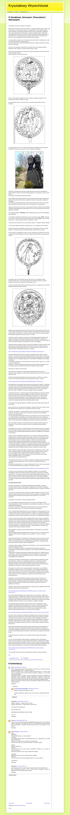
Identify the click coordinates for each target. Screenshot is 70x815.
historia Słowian (20, 659)
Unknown (13, 720)
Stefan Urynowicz (15, 731)
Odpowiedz (13, 683)
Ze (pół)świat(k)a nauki (24, 11)
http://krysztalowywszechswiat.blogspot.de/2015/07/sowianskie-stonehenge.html (26, 351)
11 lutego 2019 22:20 (23, 731)
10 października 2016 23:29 (22, 701)
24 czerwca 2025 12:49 (21, 766)
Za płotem (16, 11)
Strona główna (10, 11)
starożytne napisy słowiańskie (29, 659)
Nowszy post (11, 803)
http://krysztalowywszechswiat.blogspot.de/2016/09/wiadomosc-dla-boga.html (25, 381)
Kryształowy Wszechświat (28, 6)
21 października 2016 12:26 (21, 720)
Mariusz (13, 667)
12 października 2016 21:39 (33, 688)
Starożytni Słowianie (39, 659)
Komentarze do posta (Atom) (19, 805)
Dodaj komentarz (12, 775)
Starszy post (47, 803)
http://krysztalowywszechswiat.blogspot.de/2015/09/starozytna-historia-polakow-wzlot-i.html (28, 468)
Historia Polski (14, 659)
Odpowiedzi (15, 686)
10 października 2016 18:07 (20, 667)
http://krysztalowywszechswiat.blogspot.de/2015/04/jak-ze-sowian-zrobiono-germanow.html (28, 612)
